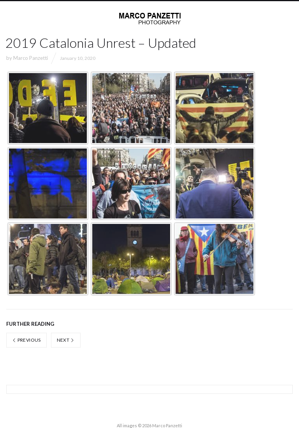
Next (66, 340)
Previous (26, 340)
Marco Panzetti (30, 58)
